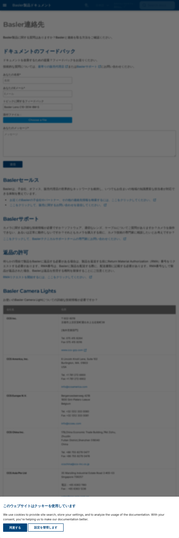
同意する (15, 527)
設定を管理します (45, 527)
